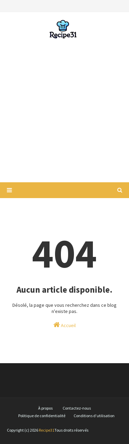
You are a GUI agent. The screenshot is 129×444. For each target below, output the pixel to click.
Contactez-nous (77, 408)
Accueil (64, 324)
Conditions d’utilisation (94, 415)
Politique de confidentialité (41, 415)
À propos (45, 408)
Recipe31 (46, 430)
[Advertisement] (64, 110)
